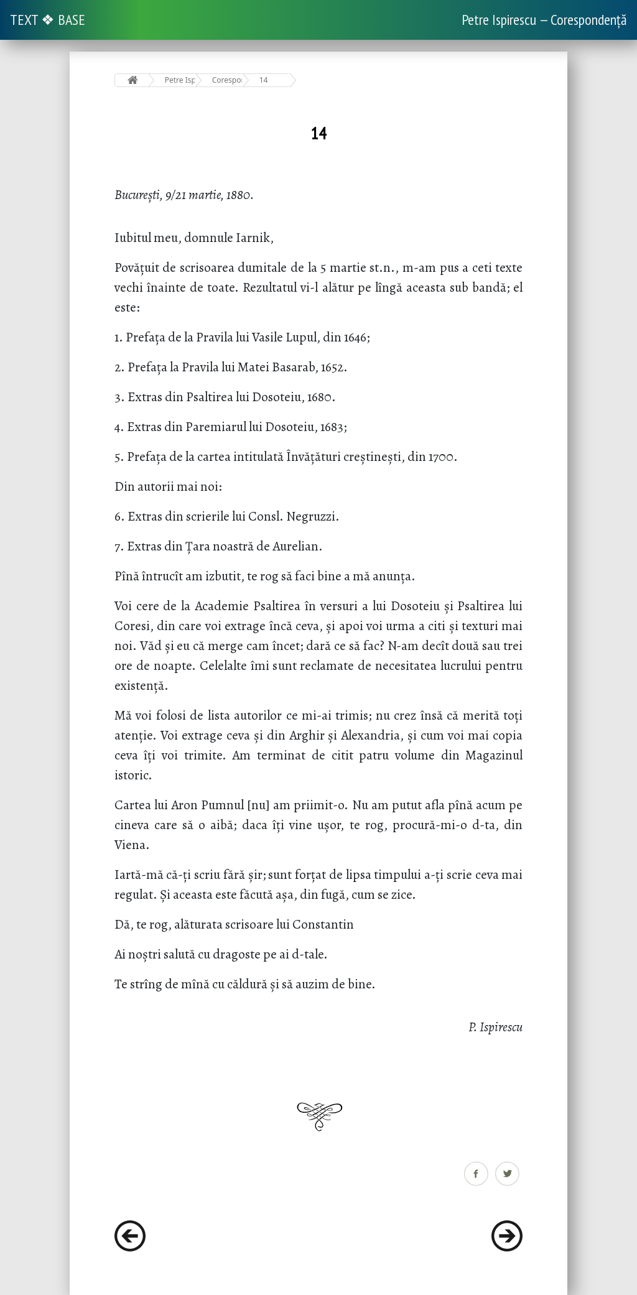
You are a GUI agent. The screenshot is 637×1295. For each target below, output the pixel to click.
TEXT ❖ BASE (47, 19)
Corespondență (227, 80)
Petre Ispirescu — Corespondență (544, 19)
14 (263, 80)
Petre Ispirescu (180, 80)
